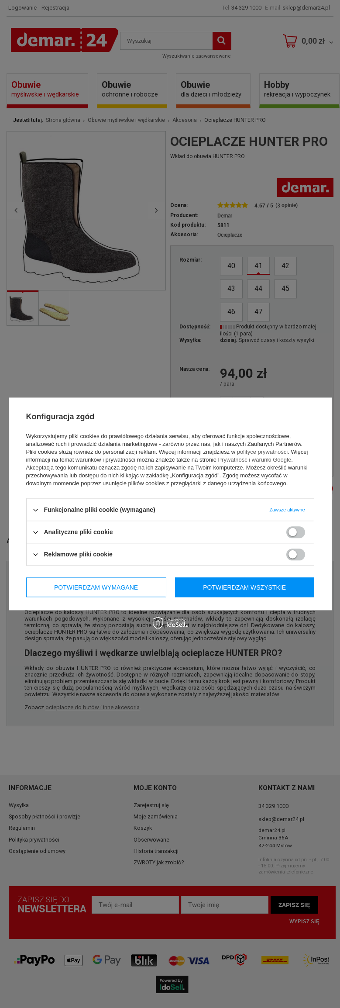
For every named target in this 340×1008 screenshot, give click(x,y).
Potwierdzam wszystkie (244, 587)
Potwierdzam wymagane (96, 587)
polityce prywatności (262, 452)
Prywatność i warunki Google (255, 459)
